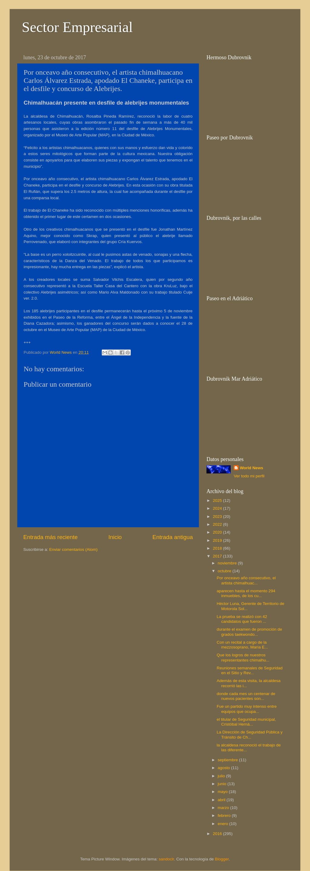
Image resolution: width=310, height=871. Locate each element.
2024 (218, 508)
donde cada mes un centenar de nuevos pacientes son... (246, 696)
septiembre (228, 760)
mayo (223, 791)
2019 (218, 540)
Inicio (115, 537)
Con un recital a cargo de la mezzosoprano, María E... (242, 644)
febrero (225, 815)
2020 (218, 532)
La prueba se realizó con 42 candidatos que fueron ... (242, 619)
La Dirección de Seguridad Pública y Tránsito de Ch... (250, 734)
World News (251, 468)
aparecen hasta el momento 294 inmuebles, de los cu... (246, 593)
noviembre (228, 563)
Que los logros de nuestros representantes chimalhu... (243, 657)
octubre (225, 571)
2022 (218, 524)
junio (222, 784)
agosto (224, 767)
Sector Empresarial (77, 27)
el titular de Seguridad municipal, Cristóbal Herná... (246, 721)
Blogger (222, 859)
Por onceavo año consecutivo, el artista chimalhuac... (246, 580)
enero (223, 823)
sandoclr (166, 859)
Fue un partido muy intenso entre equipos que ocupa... (247, 708)
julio (222, 776)
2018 (218, 548)
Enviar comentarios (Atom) (73, 549)
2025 (218, 500)
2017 (218, 556)
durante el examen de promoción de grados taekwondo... (249, 631)
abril (222, 800)
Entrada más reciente (50, 537)
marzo (224, 807)
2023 (218, 516)
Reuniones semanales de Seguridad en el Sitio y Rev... (250, 670)
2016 (218, 833)
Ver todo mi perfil (249, 476)
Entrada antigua (173, 537)
